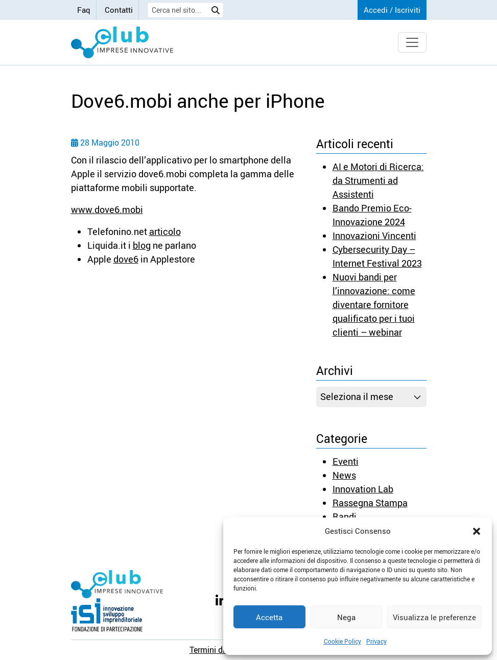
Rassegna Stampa (370, 503)
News (344, 475)
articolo (165, 231)
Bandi (345, 516)
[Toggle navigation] (412, 42)
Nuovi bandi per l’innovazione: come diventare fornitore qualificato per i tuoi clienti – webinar (374, 304)
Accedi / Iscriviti (392, 10)
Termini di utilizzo (221, 649)
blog (142, 245)
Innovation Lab (363, 489)
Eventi (346, 461)
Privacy (376, 641)
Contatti (119, 10)
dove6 (125, 259)
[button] (476, 531)
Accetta (269, 617)
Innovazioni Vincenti (374, 235)
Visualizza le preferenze (434, 617)
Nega (346, 617)
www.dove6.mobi (107, 209)
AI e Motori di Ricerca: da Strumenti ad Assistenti (378, 180)
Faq (83, 10)
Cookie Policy (342, 641)
